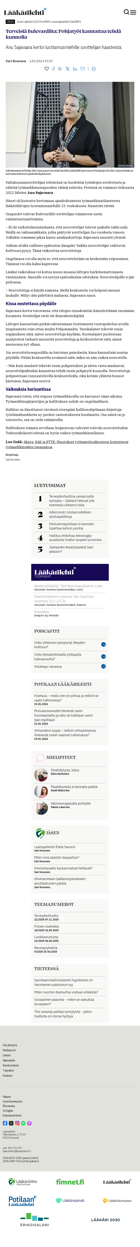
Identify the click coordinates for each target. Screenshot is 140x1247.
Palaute (7, 1096)
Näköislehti (9, 1060)
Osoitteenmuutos (13, 1101)
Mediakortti (9, 1050)
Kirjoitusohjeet (11, 1065)
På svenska (9, 1106)
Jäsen (10, 21)
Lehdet (7, 1055)
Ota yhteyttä (10, 1045)
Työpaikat (8, 1070)
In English (8, 1110)
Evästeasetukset (12, 1115)
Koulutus (7, 1075)
